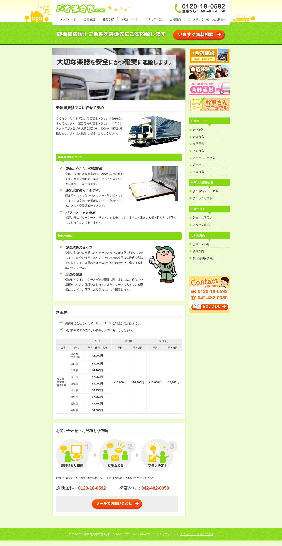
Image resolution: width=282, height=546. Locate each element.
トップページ (68, 19)
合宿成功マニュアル (205, 191)
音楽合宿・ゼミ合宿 (93, 8)
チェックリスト (202, 198)
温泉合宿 (198, 171)
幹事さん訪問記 (202, 217)
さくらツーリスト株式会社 (196, 534)
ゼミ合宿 (198, 150)
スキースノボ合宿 (204, 157)
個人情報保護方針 (204, 258)
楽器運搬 (198, 143)
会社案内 (175, 19)
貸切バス (198, 164)
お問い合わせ (201, 244)
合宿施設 (89, 19)
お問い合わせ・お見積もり (209, 19)
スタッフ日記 (154, 19)
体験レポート (129, 19)
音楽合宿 (108, 19)
